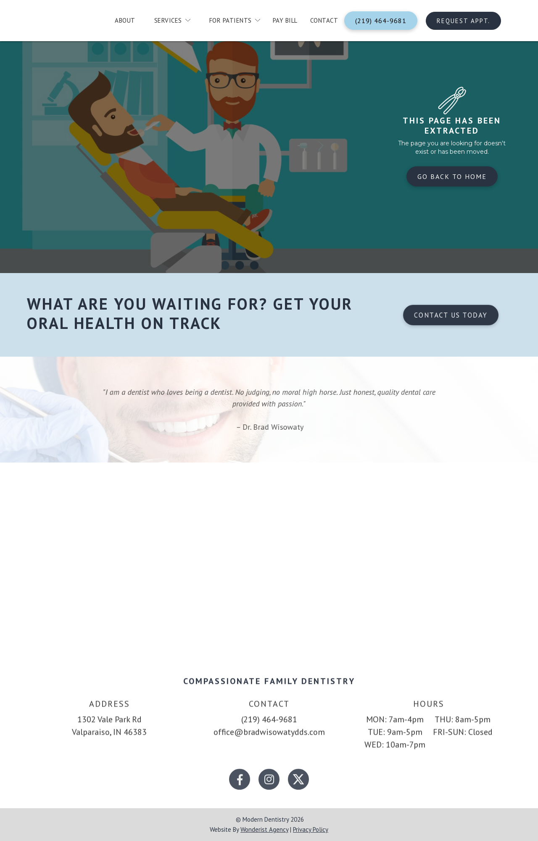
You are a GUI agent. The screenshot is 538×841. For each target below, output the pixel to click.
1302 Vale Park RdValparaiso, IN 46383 (109, 733)
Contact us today (450, 314)
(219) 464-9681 (380, 20)
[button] (169, 20)
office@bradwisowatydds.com (269, 739)
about (125, 20)
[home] (64, 22)
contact (324, 20)
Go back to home (452, 176)
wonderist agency (264, 829)
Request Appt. (463, 21)
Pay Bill (285, 20)
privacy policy (310, 829)
